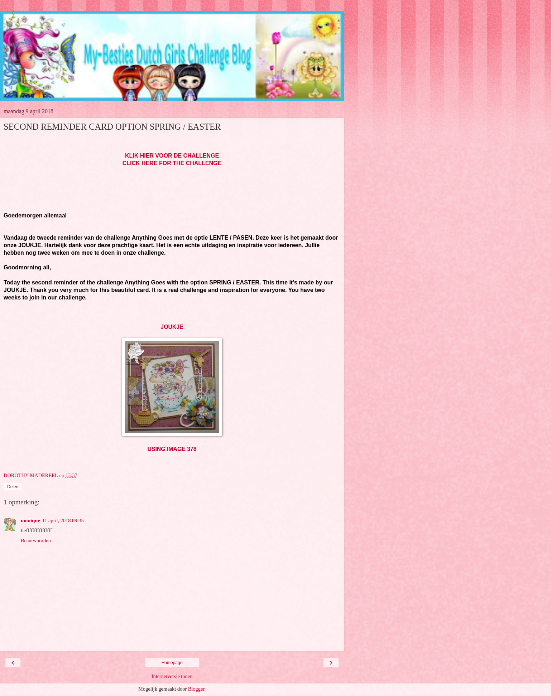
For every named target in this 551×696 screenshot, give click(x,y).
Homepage (172, 662)
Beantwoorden (36, 540)
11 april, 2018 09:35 (63, 520)
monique (30, 520)
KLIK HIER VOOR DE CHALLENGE (172, 156)
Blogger (196, 689)
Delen (12, 486)
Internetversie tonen (172, 676)
